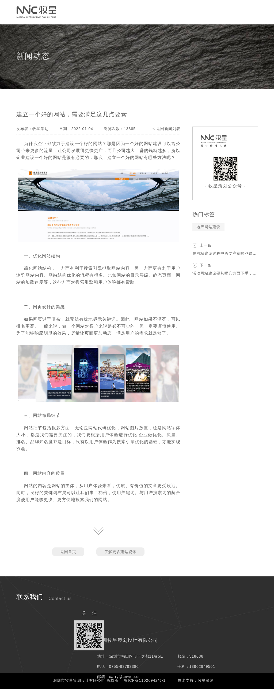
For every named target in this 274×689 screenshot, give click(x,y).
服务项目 (139, 11)
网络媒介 (112, 11)
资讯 (207, 11)
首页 (10, 11)
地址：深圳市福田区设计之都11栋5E (130, 656)
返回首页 (68, 552)
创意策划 (85, 11)
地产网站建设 (208, 227)
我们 (225, 11)
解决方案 (166, 11)
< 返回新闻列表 (166, 129)
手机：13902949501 (196, 666)
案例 (188, 11)
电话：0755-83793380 (118, 666)
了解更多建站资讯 (120, 552)
